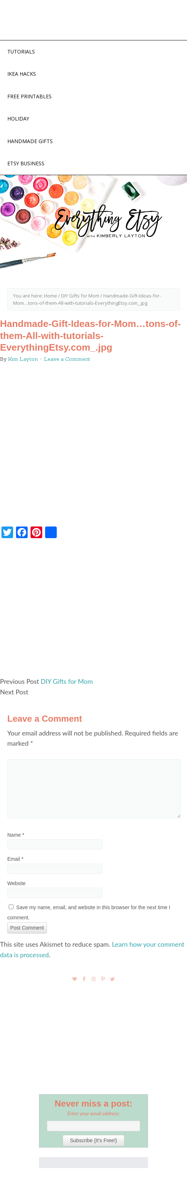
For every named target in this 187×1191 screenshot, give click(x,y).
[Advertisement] (93, 611)
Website (16, 884)
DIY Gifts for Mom (67, 682)
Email (15, 859)
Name (15, 835)
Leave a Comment (67, 359)
